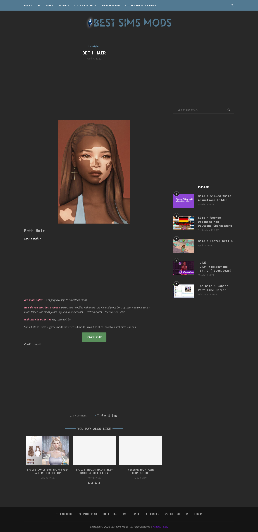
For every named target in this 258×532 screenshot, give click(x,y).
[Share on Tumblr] (112, 415)
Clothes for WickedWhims (140, 5)
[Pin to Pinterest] (109, 415)
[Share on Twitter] (105, 415)
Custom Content (84, 5)
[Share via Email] (115, 415)
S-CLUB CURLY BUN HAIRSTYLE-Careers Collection (47, 471)
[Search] (232, 5)
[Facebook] (64, 514)
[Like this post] (98, 415)
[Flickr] (110, 514)
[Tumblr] (152, 514)
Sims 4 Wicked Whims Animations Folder (214, 198)
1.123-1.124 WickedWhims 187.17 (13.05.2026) (214, 266)
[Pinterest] (88, 514)
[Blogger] (194, 514)
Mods (27, 5)
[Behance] (131, 514)
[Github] (172, 514)
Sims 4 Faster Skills (215, 241)
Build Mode (44, 5)
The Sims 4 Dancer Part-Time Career (213, 288)
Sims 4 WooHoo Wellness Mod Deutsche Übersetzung (215, 221)
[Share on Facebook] (102, 415)
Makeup (63, 5)
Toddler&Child (111, 5)
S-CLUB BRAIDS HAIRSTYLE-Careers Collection (94, 471)
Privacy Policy (160, 526)
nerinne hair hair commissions (141, 471)
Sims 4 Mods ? (32, 238)
